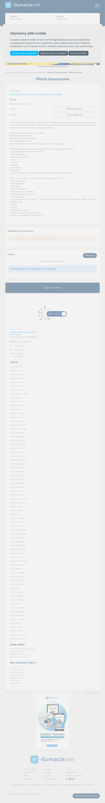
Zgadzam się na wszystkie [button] (24, 53)
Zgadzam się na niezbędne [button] (55, 53)
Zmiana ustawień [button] (81, 53)
